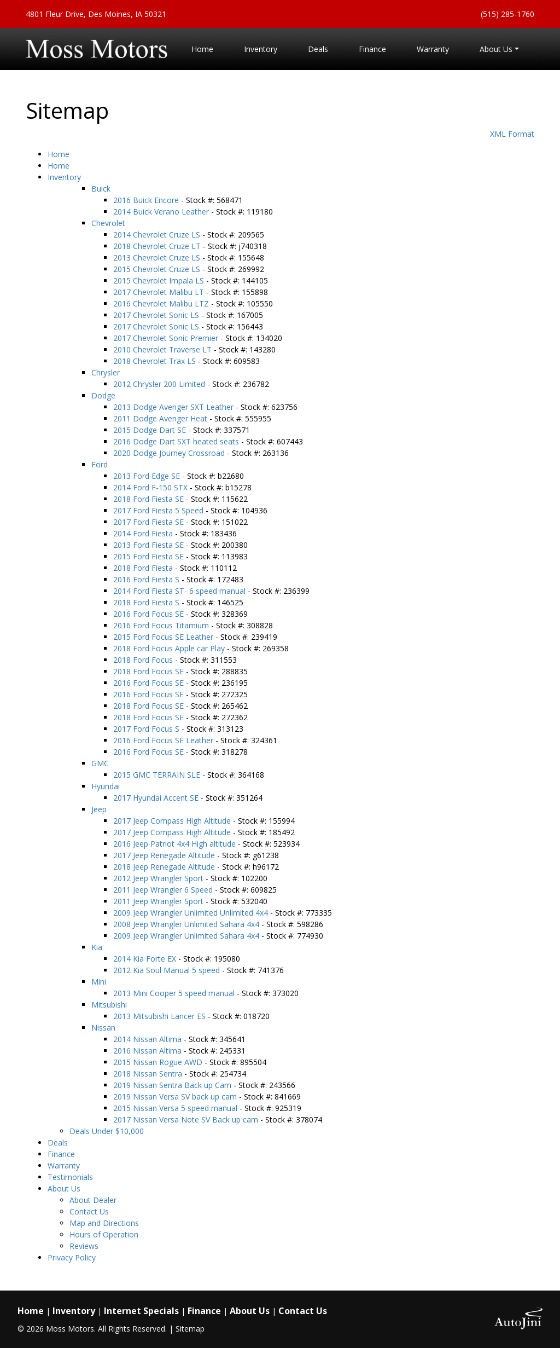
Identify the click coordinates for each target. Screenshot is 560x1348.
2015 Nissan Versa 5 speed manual (176, 1108)
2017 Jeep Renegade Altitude (165, 855)
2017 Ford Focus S (147, 729)
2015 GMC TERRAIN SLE (157, 775)
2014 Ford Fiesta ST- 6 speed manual (180, 591)
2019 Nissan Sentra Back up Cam (173, 1085)
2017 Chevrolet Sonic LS (157, 315)
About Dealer (92, 1200)
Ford (99, 464)
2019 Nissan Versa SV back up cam (176, 1096)
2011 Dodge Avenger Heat (161, 418)
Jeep (99, 809)
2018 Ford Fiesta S (147, 602)
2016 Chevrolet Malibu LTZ (162, 303)
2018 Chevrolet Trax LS (155, 361)
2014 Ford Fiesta (144, 533)
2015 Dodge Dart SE (150, 430)
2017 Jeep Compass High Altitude (173, 820)
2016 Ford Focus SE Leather (164, 740)
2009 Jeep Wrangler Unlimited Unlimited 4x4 (191, 912)
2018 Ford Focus (144, 660)
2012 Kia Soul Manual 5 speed (167, 970)
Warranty (64, 1165)
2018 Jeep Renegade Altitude (165, 866)
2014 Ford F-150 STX (151, 487)
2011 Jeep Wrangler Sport (159, 901)
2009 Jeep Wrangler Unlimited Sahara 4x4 (187, 935)
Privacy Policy (72, 1257)
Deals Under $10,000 (106, 1131)
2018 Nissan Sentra (148, 1073)
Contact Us (89, 1211)
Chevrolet (108, 223)
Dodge (103, 395)
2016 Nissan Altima (148, 1050)
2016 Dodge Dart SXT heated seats (177, 441)
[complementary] (527, 1315)
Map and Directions (104, 1223)
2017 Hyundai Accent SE (157, 797)
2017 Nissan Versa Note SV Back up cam (186, 1119)
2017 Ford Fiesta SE (149, 522)
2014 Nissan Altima (148, 1039)
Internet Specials (141, 1311)
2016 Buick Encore (147, 200)
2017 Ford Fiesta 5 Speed (159, 510)
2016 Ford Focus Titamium (162, 625)
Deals (58, 1142)
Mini (98, 981)
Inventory (64, 177)
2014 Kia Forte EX (145, 958)
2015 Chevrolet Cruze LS (157, 269)
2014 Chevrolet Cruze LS (157, 234)
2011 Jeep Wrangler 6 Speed (164, 889)
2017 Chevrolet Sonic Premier (166, 338)
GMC (100, 763)
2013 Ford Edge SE (147, 476)
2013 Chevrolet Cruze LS (157, 257)
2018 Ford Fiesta (144, 568)
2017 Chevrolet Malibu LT (159, 292)
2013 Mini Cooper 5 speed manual (175, 993)
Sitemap (190, 1328)
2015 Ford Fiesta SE (149, 556)
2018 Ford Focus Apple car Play (170, 648)
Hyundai (105, 786)
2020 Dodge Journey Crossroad (170, 453)
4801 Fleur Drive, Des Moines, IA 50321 (96, 14)
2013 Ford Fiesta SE (149, 545)
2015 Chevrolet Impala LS (159, 280)
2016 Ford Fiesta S (147, 579)
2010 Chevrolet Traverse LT (163, 349)
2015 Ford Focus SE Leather (164, 637)
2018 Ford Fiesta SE (149, 499)
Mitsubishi (109, 1004)
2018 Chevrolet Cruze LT (158, 246)
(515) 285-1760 (507, 14)
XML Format (512, 134)
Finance (61, 1154)
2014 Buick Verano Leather (162, 211)
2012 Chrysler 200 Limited (160, 384)
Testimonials (70, 1177)
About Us (64, 1188)
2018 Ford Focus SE (149, 671)
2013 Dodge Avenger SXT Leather (174, 407)
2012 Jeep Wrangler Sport (159, 878)
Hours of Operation (103, 1234)
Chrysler (105, 372)
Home (58, 154)
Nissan (103, 1027)
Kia (96, 947)
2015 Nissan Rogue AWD (159, 1062)
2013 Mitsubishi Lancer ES (160, 1016)
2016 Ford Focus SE (149, 614)
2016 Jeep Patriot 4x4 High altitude (175, 843)
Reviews (83, 1246)
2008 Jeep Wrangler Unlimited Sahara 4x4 (187, 924)
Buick (100, 188)
